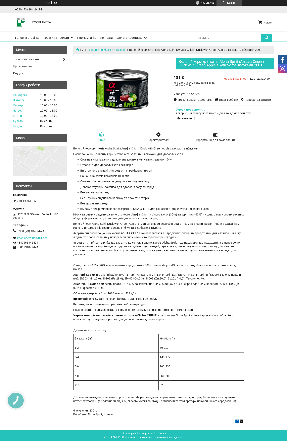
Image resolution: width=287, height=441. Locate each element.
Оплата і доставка (129, 37)
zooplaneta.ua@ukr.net (32, 238)
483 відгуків (207, 2)
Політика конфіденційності (168, 437)
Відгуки (18, 73)
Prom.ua (162, 433)
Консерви (120, 49)
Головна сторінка (27, 37)
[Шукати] (266, 38)
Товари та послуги (56, 37)
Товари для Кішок (99, 49)
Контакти (106, 37)
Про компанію (86, 37)
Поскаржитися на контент (136, 437)
